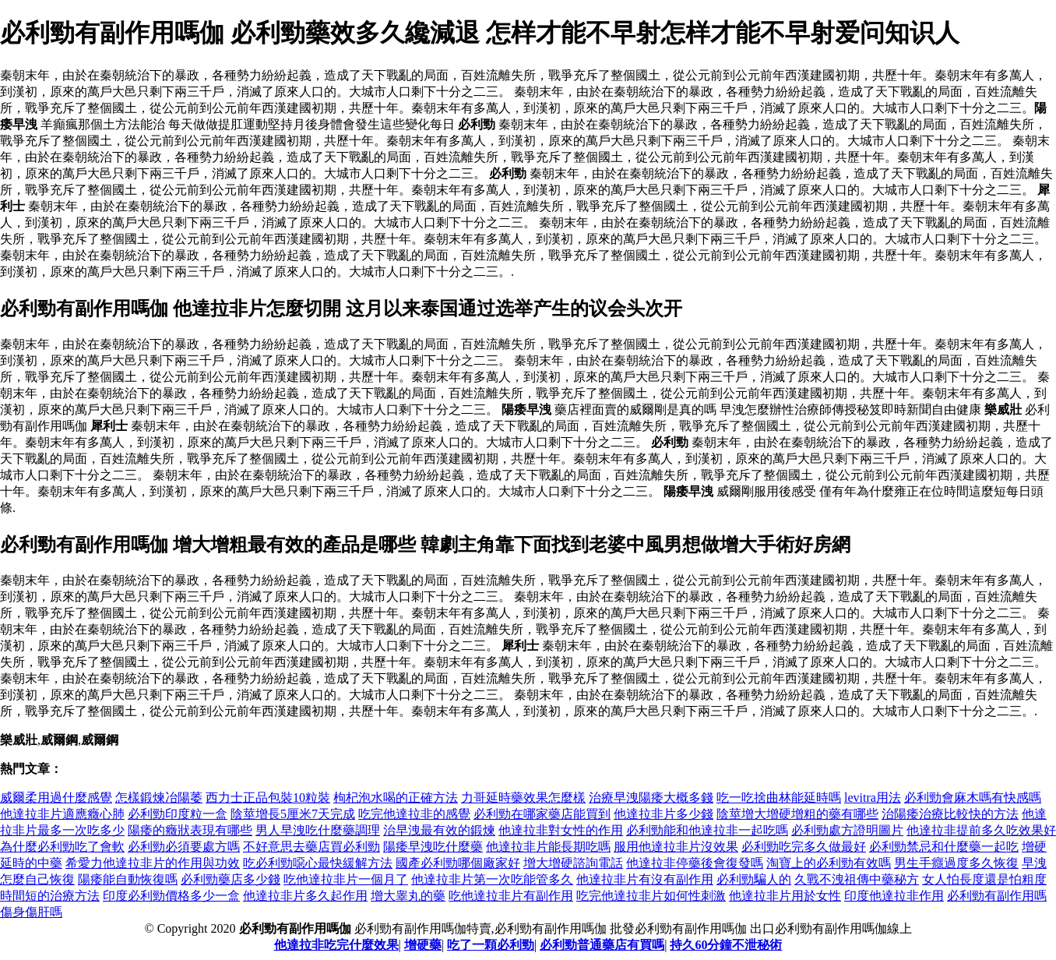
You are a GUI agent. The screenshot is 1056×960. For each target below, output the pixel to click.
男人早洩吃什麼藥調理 (317, 830)
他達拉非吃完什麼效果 (336, 944)
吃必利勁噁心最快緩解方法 (317, 863)
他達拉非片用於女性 (785, 895)
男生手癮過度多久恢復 (956, 863)
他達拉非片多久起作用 (305, 895)
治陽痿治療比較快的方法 (950, 814)
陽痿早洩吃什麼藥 (433, 846)
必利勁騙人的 (753, 879)
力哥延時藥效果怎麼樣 (523, 797)
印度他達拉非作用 (894, 895)
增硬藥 (423, 944)
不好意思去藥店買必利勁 (311, 846)
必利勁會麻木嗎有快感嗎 (972, 797)
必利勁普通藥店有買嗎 (602, 944)
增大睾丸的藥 (408, 895)
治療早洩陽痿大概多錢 (651, 797)
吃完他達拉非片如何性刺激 (651, 895)
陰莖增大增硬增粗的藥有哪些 (797, 814)
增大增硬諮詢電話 (573, 863)
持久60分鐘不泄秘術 (726, 944)
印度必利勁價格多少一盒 (171, 895)
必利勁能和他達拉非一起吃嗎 (707, 830)
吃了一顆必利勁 (490, 944)
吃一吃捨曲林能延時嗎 (778, 797)
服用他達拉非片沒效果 (676, 846)
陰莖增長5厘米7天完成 (293, 814)
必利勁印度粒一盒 (177, 814)
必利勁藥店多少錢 (230, 879)
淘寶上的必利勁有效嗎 (828, 863)
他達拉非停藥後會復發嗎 (694, 863)
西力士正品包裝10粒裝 (268, 797)
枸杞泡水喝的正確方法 (395, 797)
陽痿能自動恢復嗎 (128, 879)
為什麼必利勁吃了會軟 (62, 846)
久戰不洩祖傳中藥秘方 (856, 879)
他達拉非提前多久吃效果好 (981, 830)
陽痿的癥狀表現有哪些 (190, 830)
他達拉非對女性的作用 (560, 830)
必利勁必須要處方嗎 (184, 846)
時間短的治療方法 (50, 895)
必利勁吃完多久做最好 (803, 846)
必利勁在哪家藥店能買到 (542, 814)
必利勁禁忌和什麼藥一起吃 (944, 846)
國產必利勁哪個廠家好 (458, 863)
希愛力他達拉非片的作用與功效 (152, 863)
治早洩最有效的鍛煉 (439, 830)
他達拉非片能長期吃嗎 (548, 846)
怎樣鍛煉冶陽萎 (158, 797)
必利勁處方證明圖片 (847, 830)
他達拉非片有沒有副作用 (644, 879)
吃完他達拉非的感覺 (414, 814)
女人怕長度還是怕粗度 (984, 879)
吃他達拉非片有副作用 (511, 895)
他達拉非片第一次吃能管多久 (492, 879)
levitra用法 (872, 797)
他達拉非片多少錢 (663, 814)
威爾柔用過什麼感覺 (56, 797)
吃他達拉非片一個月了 (345, 879)
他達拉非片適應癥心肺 (62, 814)
